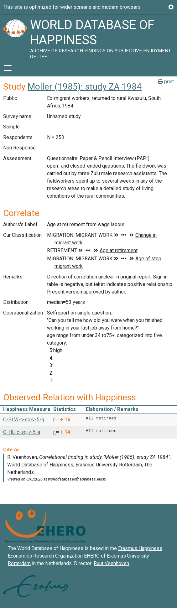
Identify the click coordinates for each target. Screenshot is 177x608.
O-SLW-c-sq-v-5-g (23, 420)
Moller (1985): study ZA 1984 (85, 86)
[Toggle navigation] (8, 68)
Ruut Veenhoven (111, 563)
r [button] (54, 420)
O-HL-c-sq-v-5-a (21, 432)
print (166, 82)
